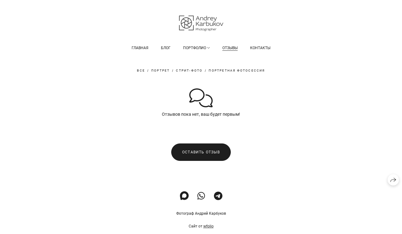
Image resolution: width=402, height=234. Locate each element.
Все (141, 70)
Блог (166, 48)
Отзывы (230, 48)
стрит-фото (189, 70)
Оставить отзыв (201, 152)
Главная (140, 48)
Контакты (260, 48)
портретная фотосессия (237, 70)
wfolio (208, 226)
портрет (160, 70)
